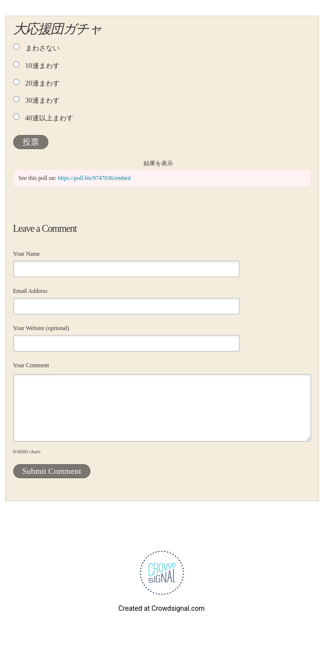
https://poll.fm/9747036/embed (94, 178)
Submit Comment (51, 471)
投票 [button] (30, 142)
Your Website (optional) (41, 328)
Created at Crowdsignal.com (161, 608)
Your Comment (31, 365)
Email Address (30, 291)
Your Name (26, 253)
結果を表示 (158, 163)
